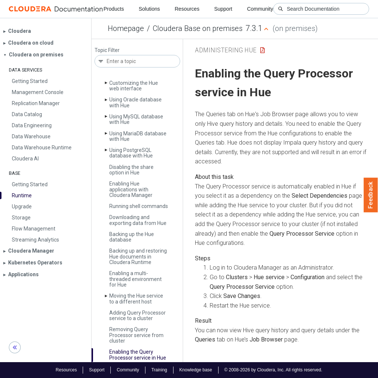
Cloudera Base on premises (198, 28)
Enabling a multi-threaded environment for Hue (135, 279)
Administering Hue (226, 50)
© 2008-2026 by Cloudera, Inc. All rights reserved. (273, 369)
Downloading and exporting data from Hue (137, 220)
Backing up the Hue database (131, 237)
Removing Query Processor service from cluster (136, 335)
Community (260, 9)
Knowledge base (195, 369)
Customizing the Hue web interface (133, 85)
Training (159, 369)
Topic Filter (107, 50)
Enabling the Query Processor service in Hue (137, 354)
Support (223, 9)
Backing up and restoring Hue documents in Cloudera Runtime (138, 256)
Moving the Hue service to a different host (136, 298)
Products (113, 9)
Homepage (126, 28)
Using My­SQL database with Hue (136, 119)
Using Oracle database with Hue (135, 102)
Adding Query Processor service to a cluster (137, 315)
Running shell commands (138, 206)
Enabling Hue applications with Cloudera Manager (130, 189)
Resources (187, 9)
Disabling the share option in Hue (131, 170)
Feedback (370, 195)
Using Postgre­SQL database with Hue (131, 153)
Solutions (149, 9)
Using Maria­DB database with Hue (137, 136)
